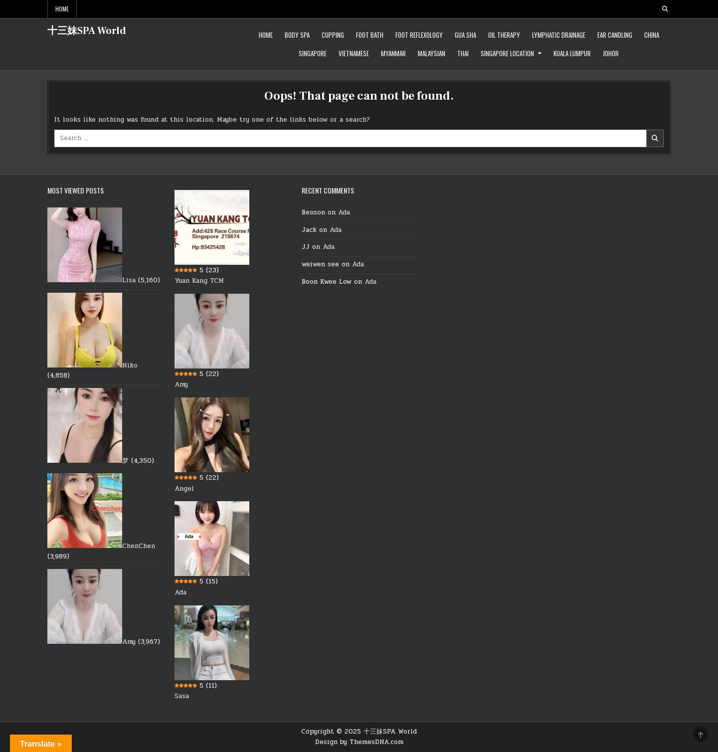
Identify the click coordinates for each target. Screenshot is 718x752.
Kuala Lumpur (572, 53)
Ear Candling (614, 35)
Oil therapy (504, 35)
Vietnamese (354, 53)
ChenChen (138, 546)
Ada (180, 592)
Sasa (182, 696)
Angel (184, 489)
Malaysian (431, 53)
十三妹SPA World (86, 30)
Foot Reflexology (419, 35)
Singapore (313, 53)
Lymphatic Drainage (558, 35)
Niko (130, 366)
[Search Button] (665, 8)
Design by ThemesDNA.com (359, 742)
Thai (463, 53)
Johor (611, 53)
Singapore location (507, 53)
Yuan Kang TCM (199, 281)
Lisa (129, 280)
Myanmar (393, 53)
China (651, 35)
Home (62, 8)
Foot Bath (369, 35)
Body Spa (297, 35)
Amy (129, 642)
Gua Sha (465, 35)
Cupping (333, 35)
